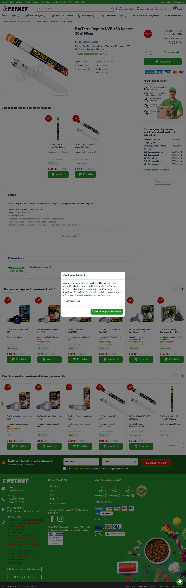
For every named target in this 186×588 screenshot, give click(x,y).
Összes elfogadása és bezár (106, 311)
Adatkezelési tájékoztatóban (87, 295)
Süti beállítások (73, 301)
